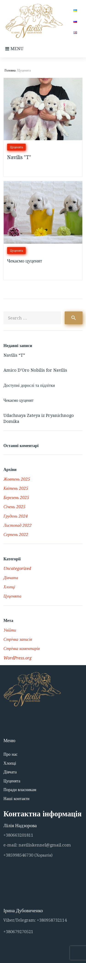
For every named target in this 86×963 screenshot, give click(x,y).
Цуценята (16, 147)
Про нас (10, 754)
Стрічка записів (17, 639)
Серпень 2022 (15, 534)
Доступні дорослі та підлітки (29, 385)
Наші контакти (16, 798)
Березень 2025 (16, 497)
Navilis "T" (19, 157)
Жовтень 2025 (16, 479)
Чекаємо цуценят (24, 261)
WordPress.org (17, 657)
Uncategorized (17, 568)
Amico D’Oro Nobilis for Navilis (35, 370)
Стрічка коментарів (21, 648)
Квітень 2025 (15, 488)
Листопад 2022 (17, 525)
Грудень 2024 (15, 516)
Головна (10, 70)
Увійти (9, 630)
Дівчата (10, 577)
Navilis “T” (14, 355)
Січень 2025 (14, 506)
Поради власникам (19, 789)
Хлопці (9, 586)
